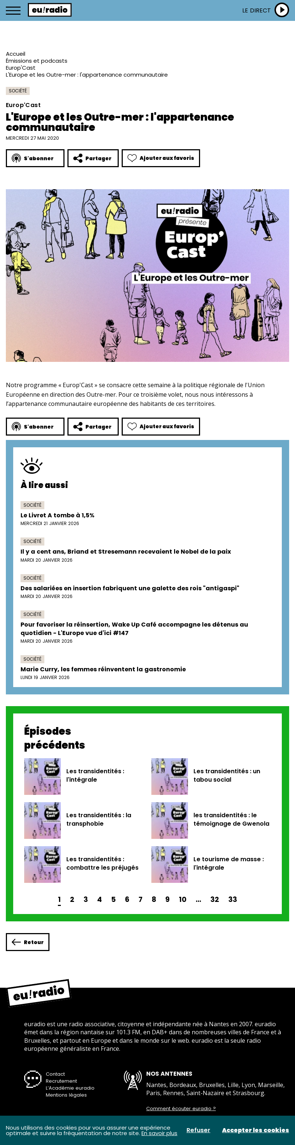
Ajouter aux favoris (161, 158)
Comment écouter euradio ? (181, 1108)
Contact (55, 1074)
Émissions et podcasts (36, 61)
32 (214, 899)
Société (18, 91)
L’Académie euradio (70, 1088)
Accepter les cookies (255, 1130)
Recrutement (61, 1081)
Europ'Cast (21, 67)
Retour (28, 942)
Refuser (198, 1130)
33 (232, 899)
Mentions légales (66, 1094)
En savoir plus (159, 1133)
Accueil (15, 54)
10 (183, 899)
